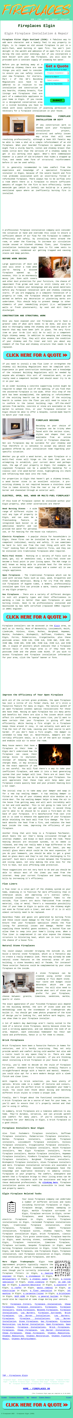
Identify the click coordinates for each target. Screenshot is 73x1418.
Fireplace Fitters (21, 1304)
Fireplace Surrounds (49, 1313)
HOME (32, 19)
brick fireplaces (49, 1234)
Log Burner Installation (34, 1316)
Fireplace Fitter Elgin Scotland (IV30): (25, 40)
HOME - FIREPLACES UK (36, 1388)
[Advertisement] (36, 212)
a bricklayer (64, 1293)
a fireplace (22, 1177)
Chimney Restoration (37, 1336)
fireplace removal (31, 1228)
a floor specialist (41, 1291)
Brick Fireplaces (59, 1327)
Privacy (69, 1397)
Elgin (57, 626)
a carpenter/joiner (33, 1293)
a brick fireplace (32, 1060)
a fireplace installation (32, 111)
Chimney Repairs (45, 1397)
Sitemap (4, 1397)
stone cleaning (36, 1282)
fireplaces (24, 93)
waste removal (45, 1288)
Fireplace (7, 626)
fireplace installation (32, 230)
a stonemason (33, 1276)
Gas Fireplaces (49, 1321)
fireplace (50, 45)
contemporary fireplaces (57, 1240)
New (28, 1397)
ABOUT (46, 19)
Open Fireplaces (55, 1324)
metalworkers (9, 1279)
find (12, 1133)
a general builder (48, 1296)
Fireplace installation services (32, 1165)
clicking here (50, 1182)
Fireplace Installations (35, 1319)
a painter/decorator (30, 1285)
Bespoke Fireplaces (47, 1310)
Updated (34, 1397)
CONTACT (55, 19)
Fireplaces (51, 1307)
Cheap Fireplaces (27, 1330)
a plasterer (60, 1285)
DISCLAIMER (65, 19)
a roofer (16, 1288)
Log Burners (28, 1313)
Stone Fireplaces (25, 1310)
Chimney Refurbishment (24, 1339)
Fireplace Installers (29, 1307)
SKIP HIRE (19, 1296)
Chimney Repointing (58, 1333)
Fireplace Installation (48, 1304)
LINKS (39, 19)
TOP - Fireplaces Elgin (15, 1375)
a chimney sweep (39, 1279)
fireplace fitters (13, 1273)
